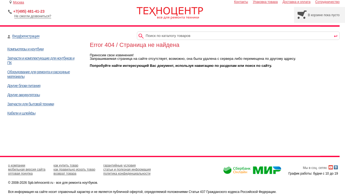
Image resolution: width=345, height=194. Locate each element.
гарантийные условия (119, 165)
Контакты (241, 2)
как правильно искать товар (74, 169)
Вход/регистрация (25, 36)
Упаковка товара (265, 2)
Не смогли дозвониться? (32, 16)
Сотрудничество (327, 2)
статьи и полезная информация (127, 169)
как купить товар (65, 165)
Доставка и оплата (296, 2)
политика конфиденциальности (126, 173)
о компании (16, 165)
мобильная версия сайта (26, 169)
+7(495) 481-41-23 (28, 11)
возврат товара (64, 173)
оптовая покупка (20, 173)
